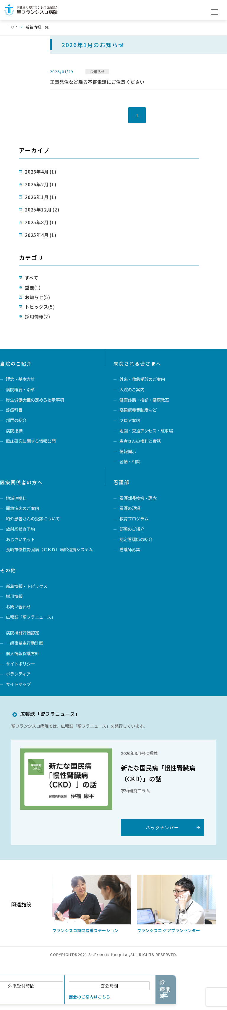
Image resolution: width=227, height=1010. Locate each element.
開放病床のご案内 (22, 507)
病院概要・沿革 (20, 378)
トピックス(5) (37, 295)
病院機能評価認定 (22, 642)
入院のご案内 (131, 378)
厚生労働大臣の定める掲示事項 (35, 389)
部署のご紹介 (131, 530)
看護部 (121, 480)
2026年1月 (37, 193)
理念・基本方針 (20, 366)
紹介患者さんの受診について (33, 519)
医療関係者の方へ (21, 480)
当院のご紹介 (16, 350)
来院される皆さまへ (137, 350)
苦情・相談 (129, 458)
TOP (13, 26)
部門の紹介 (16, 412)
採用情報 (14, 602)
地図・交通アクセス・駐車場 (146, 424)
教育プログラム (133, 519)
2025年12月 (38, 205)
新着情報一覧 (37, 26)
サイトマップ (18, 700)
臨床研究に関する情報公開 (31, 435)
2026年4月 (37, 171)
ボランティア (18, 688)
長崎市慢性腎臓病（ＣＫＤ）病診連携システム (49, 553)
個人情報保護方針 (22, 665)
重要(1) (31, 278)
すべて (30, 269)
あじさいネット (20, 542)
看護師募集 (129, 553)
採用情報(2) (35, 304)
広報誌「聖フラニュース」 (30, 626)
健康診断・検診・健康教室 (144, 389)
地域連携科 (16, 496)
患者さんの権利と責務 (140, 435)
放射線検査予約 (20, 530)
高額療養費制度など (138, 401)
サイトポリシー (20, 677)
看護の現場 (129, 507)
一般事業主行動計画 (24, 654)
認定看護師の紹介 (136, 542)
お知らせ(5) (35, 287)
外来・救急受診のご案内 (142, 366)
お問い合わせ (18, 614)
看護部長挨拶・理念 (138, 496)
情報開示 (127, 447)
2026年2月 (37, 182)
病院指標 (14, 424)
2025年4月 (37, 227)
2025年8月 (37, 216)
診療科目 (14, 401)
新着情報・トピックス (26, 591)
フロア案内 (129, 412)
